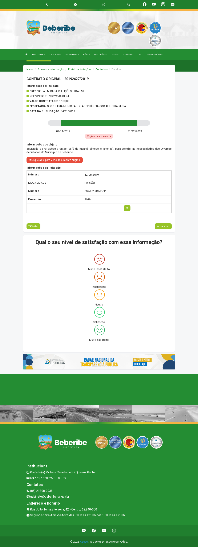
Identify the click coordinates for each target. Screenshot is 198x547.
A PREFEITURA (38, 54)
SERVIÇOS (128, 54)
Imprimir (163, 226)
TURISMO (115, 54)
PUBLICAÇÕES (100, 54)
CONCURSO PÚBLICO (155, 54)
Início (30, 69)
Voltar (34, 226)
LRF (140, 54)
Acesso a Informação (50, 69)
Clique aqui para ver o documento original (55, 160)
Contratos (102, 69)
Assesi (84, 541)
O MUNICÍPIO (55, 54)
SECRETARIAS (72, 54)
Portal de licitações (80, 69)
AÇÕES (86, 54)
